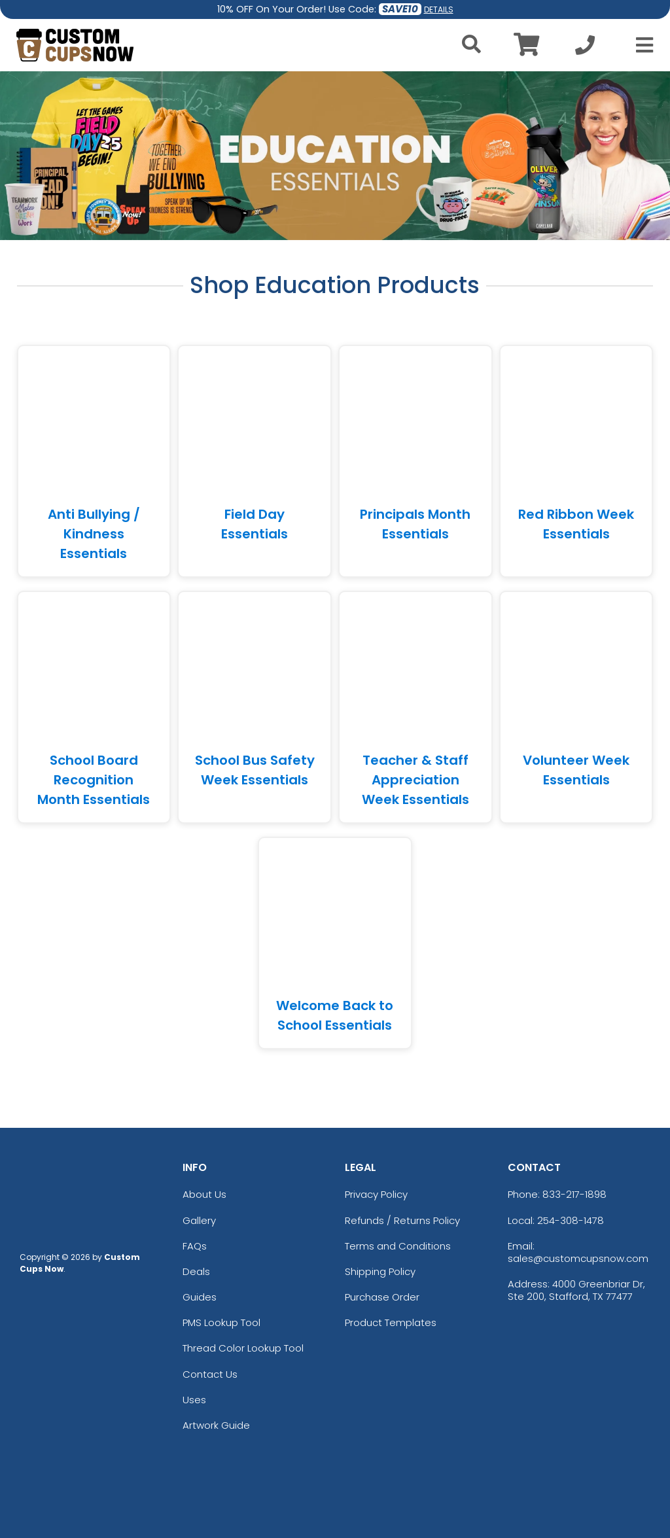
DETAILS (438, 9)
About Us (204, 1194)
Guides (200, 1297)
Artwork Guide (216, 1425)
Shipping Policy (380, 1271)
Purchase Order (382, 1297)
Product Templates (390, 1322)
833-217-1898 (574, 1194)
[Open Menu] (640, 45)
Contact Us (210, 1374)
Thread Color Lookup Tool (243, 1348)
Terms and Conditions (398, 1246)
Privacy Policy (376, 1194)
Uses (194, 1400)
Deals (196, 1271)
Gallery (199, 1220)
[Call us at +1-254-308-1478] (585, 49)
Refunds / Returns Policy (402, 1220)
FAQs (195, 1246)
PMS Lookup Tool (221, 1322)
